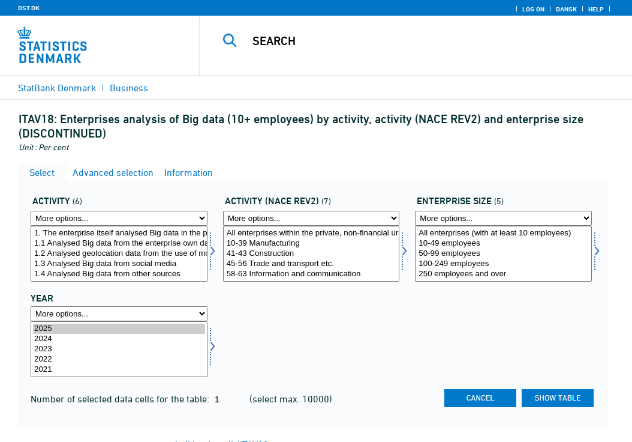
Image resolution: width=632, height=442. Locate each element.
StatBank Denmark (57, 87)
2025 (119, 329)
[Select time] (119, 349)
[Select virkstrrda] (503, 254)
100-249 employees (503, 264)
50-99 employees (503, 254)
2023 (119, 349)
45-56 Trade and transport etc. (311, 264)
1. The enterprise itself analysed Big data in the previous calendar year (119, 233)
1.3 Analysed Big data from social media (119, 264)
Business (129, 87)
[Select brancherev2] (311, 254)
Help (596, 9)
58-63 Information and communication (311, 274)
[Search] (418, 41)
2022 (119, 359)
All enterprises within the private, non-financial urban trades (311, 233)
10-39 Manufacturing (311, 243)
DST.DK (29, 8)
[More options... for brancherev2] (311, 218)
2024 (119, 339)
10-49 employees (503, 243)
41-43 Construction (311, 254)
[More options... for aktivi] (119, 218)
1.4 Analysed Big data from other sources (119, 274)
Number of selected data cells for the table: (121, 398)
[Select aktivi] (119, 254)
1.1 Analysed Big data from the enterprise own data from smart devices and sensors (119, 243)
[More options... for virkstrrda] (503, 218)
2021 (119, 370)
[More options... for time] (119, 313)
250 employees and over (503, 274)
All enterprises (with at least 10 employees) (503, 233)
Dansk (566, 9)
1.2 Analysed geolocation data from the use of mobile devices (119, 254)
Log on (533, 9)
